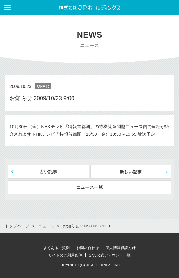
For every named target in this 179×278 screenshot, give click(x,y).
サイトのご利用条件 (65, 255)
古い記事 (48, 171)
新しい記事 (131, 171)
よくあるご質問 (56, 248)
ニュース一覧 (89, 187)
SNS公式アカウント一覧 (110, 255)
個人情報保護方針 (121, 248)
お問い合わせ (87, 248)
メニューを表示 (5, 7)
